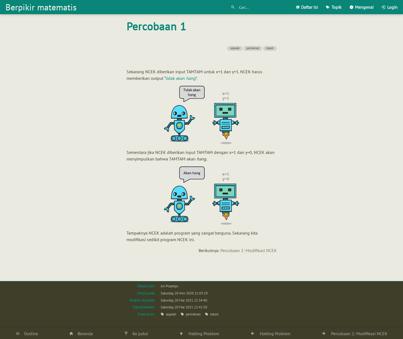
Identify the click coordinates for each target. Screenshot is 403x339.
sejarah (235, 48)
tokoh (269, 48)
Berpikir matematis (41, 7)
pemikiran (252, 48)
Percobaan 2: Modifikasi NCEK (248, 250)
